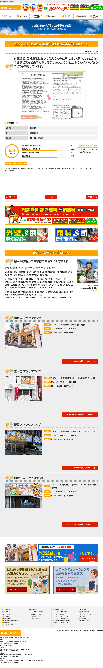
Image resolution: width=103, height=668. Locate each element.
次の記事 (11, 197)
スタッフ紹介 (6, 616)
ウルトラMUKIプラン (62, 612)
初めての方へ (7, 16)
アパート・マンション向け (62, 623)
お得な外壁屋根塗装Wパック (62, 620)
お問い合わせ (6, 623)
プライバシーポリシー (9, 625)
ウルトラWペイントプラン (37, 616)
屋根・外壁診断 (84, 612)
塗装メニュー (51, 16)
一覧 (51, 197)
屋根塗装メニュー (59, 609)
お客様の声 (81, 16)
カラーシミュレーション (87, 614)
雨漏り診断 (83, 609)
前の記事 (91, 197)
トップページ (6, 609)
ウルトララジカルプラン (37, 612)
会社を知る (22, 16)
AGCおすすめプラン (35, 614)
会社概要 (5, 612)
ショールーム (6, 614)
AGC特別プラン (60, 614)
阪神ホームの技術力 (37, 16)
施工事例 (66, 16)
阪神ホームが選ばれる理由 (10, 620)
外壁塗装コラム (84, 620)
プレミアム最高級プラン (36, 618)
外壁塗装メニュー (34, 609)
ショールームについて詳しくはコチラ (79, 361)
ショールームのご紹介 (95, 16)
